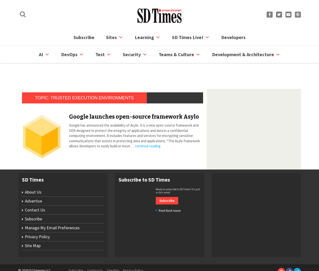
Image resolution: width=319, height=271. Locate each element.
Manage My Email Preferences (52, 209)
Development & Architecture (246, 54)
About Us (33, 173)
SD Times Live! (191, 37)
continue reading (148, 127)
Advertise (33, 182)
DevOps (72, 54)
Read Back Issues (170, 192)
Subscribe (83, 37)
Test (103, 54)
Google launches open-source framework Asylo (134, 98)
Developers (233, 37)
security (135, 54)
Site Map (33, 227)
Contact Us (35, 191)
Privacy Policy (37, 218)
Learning (147, 37)
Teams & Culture (179, 54)
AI (44, 54)
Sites (114, 37)
